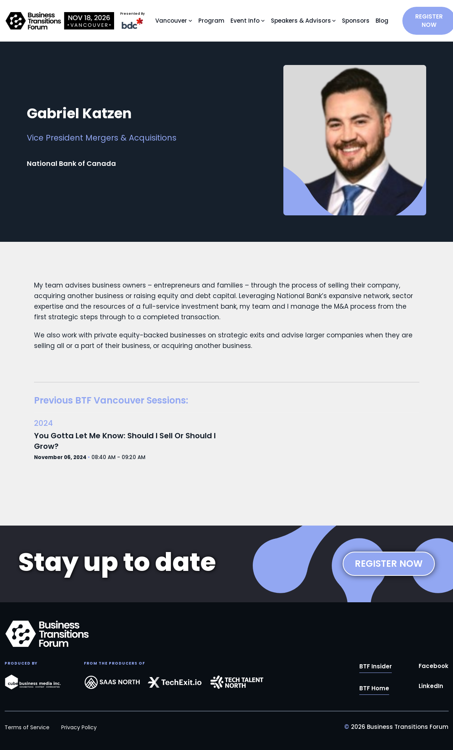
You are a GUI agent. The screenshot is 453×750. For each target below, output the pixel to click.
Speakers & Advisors (301, 21)
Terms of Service (27, 727)
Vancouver (171, 21)
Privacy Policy (79, 727)
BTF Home (374, 689)
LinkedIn (431, 686)
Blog (382, 21)
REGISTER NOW (389, 563)
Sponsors (356, 21)
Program (211, 21)
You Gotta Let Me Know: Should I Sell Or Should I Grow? (125, 441)
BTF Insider (375, 667)
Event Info (245, 21)
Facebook (433, 666)
